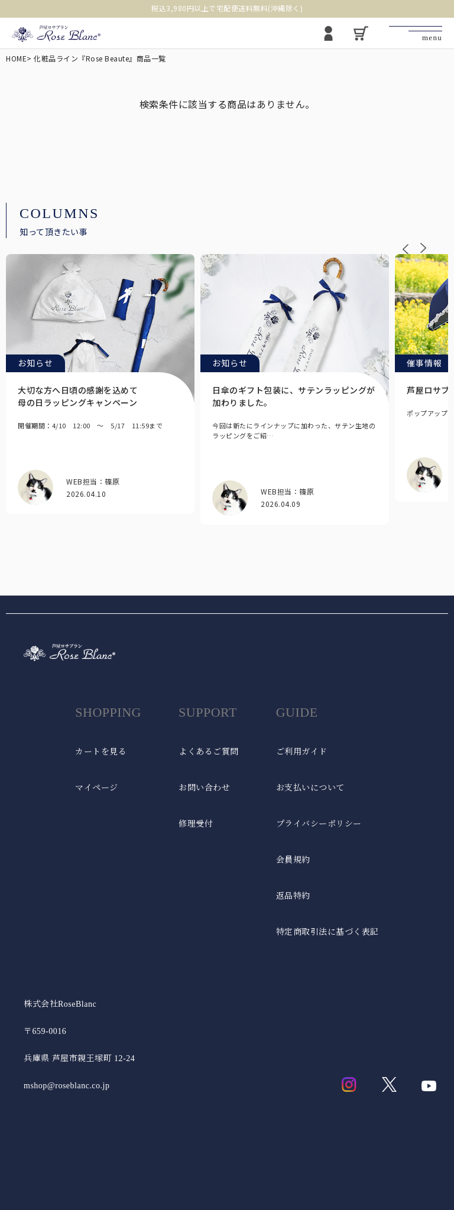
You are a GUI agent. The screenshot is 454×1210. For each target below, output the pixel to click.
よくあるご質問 (209, 751)
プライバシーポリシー (319, 823)
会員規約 (293, 860)
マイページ (96, 787)
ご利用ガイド (301, 751)
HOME (16, 58)
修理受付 (196, 823)
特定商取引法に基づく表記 (327, 932)
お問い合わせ (204, 787)
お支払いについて (310, 787)
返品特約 (293, 896)
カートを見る (101, 751)
